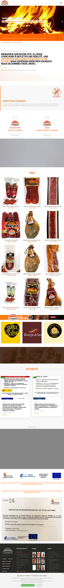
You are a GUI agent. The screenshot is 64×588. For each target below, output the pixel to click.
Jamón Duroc (4, 571)
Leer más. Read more (39, 582)
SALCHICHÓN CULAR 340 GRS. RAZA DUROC (53, 206)
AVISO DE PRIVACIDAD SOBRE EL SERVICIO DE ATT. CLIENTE (54, 568)
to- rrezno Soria (5, 568)
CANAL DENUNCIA (53, 552)
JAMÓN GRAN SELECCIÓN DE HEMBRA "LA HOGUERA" (32, 274)
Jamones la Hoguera (6, 563)
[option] (33, 37)
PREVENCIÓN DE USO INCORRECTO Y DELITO (54, 564)
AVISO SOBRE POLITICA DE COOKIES (55, 556)
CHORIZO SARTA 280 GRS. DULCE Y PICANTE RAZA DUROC (11, 206)
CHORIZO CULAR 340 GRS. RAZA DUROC (53, 240)
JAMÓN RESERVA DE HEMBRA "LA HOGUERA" (53, 308)
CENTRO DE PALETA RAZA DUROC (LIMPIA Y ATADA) (32, 308)
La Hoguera (4, 559)
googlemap (19, 567)
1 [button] (28, 426)
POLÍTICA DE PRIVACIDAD (54, 554)
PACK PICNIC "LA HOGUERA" (11, 240)
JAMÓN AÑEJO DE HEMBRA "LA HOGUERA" (32, 240)
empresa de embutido (6, 566)
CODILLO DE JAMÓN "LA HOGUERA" (53, 274)
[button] (59, 39)
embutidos (10, 559)
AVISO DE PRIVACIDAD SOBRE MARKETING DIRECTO (54, 560)
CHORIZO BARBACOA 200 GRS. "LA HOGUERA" (11, 274)
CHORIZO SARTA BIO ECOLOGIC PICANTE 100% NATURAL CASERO (11, 308)
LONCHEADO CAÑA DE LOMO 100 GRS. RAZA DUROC (32, 206)
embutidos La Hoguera (6, 561)
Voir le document (16, 135)
